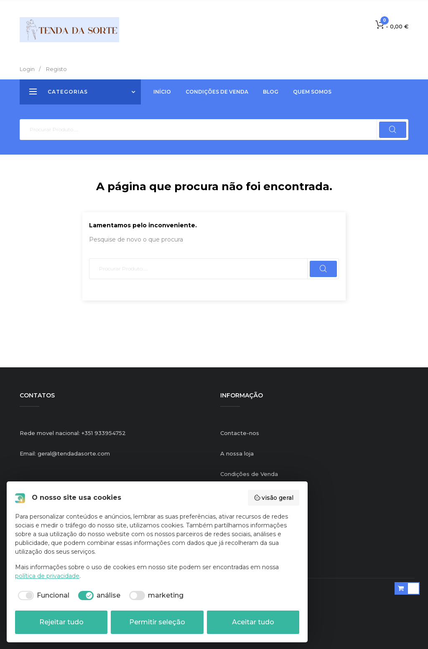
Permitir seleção (157, 622)
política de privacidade (47, 576)
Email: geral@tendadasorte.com (65, 453)
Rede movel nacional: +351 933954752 (73, 433)
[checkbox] (42, 595)
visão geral (274, 497)
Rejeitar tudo (61, 622)
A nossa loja (237, 453)
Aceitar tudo (253, 622)
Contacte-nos (239, 433)
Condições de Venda (249, 474)
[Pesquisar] (214, 129)
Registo (56, 69)
